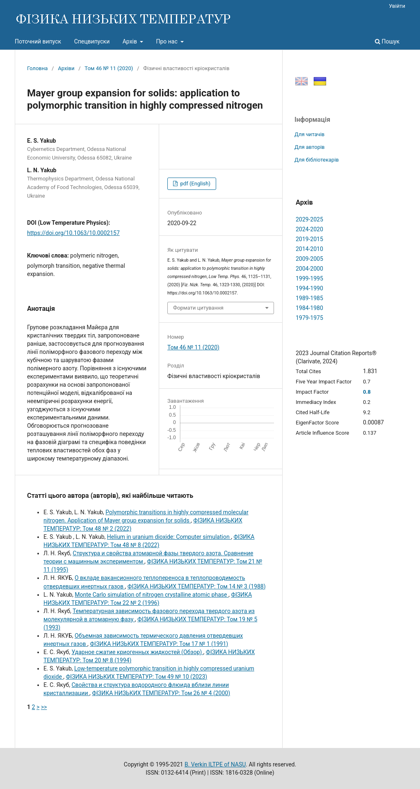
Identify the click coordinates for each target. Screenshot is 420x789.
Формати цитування (198, 308)
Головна (37, 68)
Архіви (66, 68)
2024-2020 (309, 229)
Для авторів (309, 147)
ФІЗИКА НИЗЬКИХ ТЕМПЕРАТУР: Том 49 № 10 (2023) (137, 676)
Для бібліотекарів (316, 160)
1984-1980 (309, 308)
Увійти (397, 6)
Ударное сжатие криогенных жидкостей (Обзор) (137, 652)
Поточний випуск (38, 41)
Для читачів (309, 134)
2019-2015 (309, 239)
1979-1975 (309, 318)
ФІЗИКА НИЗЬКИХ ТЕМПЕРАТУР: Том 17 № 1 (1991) (159, 644)
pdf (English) (194, 183)
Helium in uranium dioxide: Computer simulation (169, 537)
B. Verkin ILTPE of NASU (215, 764)
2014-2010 (309, 249)
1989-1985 (309, 298)
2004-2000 (309, 268)
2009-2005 (309, 258)
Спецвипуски (92, 41)
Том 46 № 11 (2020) (108, 68)
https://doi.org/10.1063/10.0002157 (73, 233)
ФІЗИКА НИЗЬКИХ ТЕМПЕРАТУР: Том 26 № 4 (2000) (161, 693)
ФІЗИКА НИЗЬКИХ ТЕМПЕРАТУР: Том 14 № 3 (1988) (197, 586)
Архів (131, 41)
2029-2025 (309, 219)
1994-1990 (309, 288)
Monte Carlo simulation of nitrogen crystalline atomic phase (151, 594)
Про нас (167, 41)
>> (44, 707)
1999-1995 (309, 278)
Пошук (387, 41)
